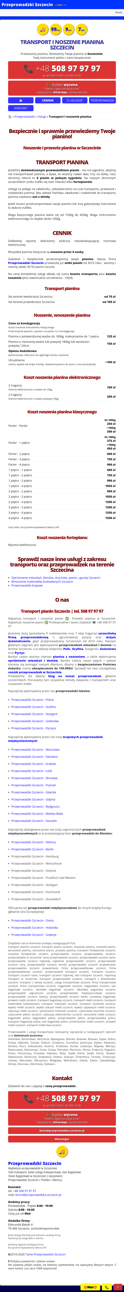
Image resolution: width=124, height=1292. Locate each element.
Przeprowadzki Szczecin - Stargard (34, 714)
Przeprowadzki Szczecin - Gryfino (33, 707)
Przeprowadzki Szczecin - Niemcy (33, 842)
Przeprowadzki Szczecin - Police (32, 700)
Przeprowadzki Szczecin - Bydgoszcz (35, 806)
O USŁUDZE (75, 100)
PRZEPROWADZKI (102, 100)
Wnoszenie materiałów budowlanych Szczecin (42, 581)
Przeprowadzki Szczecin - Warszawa (35, 749)
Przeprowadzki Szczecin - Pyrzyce (33, 728)
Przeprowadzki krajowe (27, 585)
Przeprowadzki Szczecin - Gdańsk (33, 792)
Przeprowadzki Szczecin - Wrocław (34, 778)
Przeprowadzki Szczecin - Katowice (34, 757)
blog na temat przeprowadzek (74, 676)
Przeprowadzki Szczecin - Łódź (31, 771)
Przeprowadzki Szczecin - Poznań (33, 785)
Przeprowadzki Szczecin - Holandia (34, 927)
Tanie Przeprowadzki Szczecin (46, 1254)
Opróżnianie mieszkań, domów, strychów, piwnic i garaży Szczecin (55, 578)
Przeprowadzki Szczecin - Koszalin (34, 821)
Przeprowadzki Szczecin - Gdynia (33, 799)
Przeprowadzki (24, 116)
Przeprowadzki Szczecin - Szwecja (33, 935)
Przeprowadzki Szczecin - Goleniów (35, 721)
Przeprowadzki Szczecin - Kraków (33, 764)
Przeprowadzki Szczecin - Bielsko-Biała (37, 814)
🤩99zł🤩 (90, 1287)
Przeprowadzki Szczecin (27, 4)
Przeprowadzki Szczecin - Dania (32, 920)
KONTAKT (20, 108)
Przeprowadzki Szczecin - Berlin (32, 849)
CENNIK (47, 100)
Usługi (42, 116)
